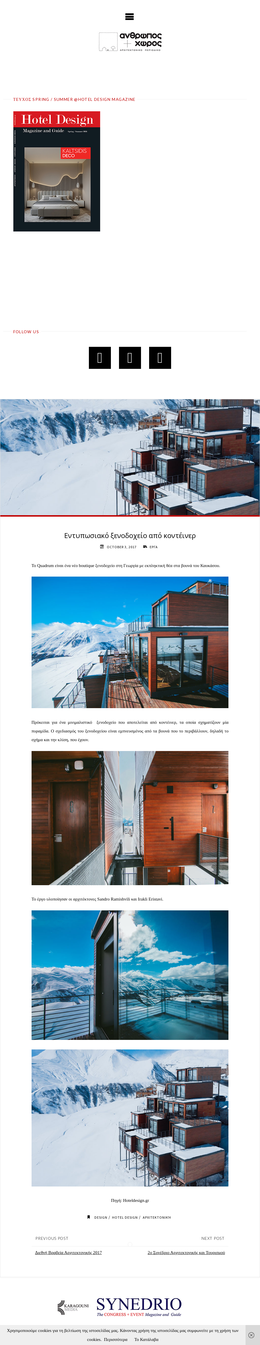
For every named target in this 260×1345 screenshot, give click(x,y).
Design (100, 1217)
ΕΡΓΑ (154, 547)
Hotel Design (125, 1217)
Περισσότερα (115, 1339)
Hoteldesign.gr (136, 1200)
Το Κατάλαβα (146, 1339)
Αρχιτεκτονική (157, 1217)
